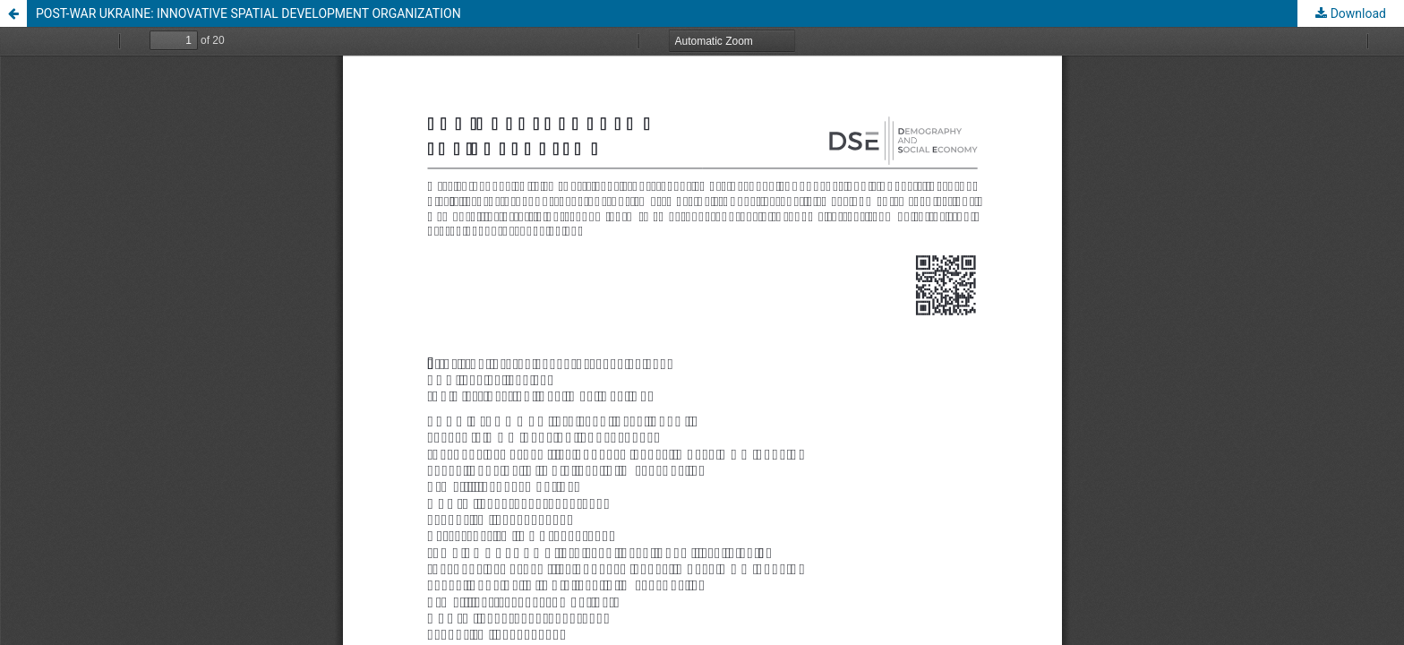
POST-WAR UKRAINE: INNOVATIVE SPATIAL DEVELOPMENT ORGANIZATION (248, 13)
